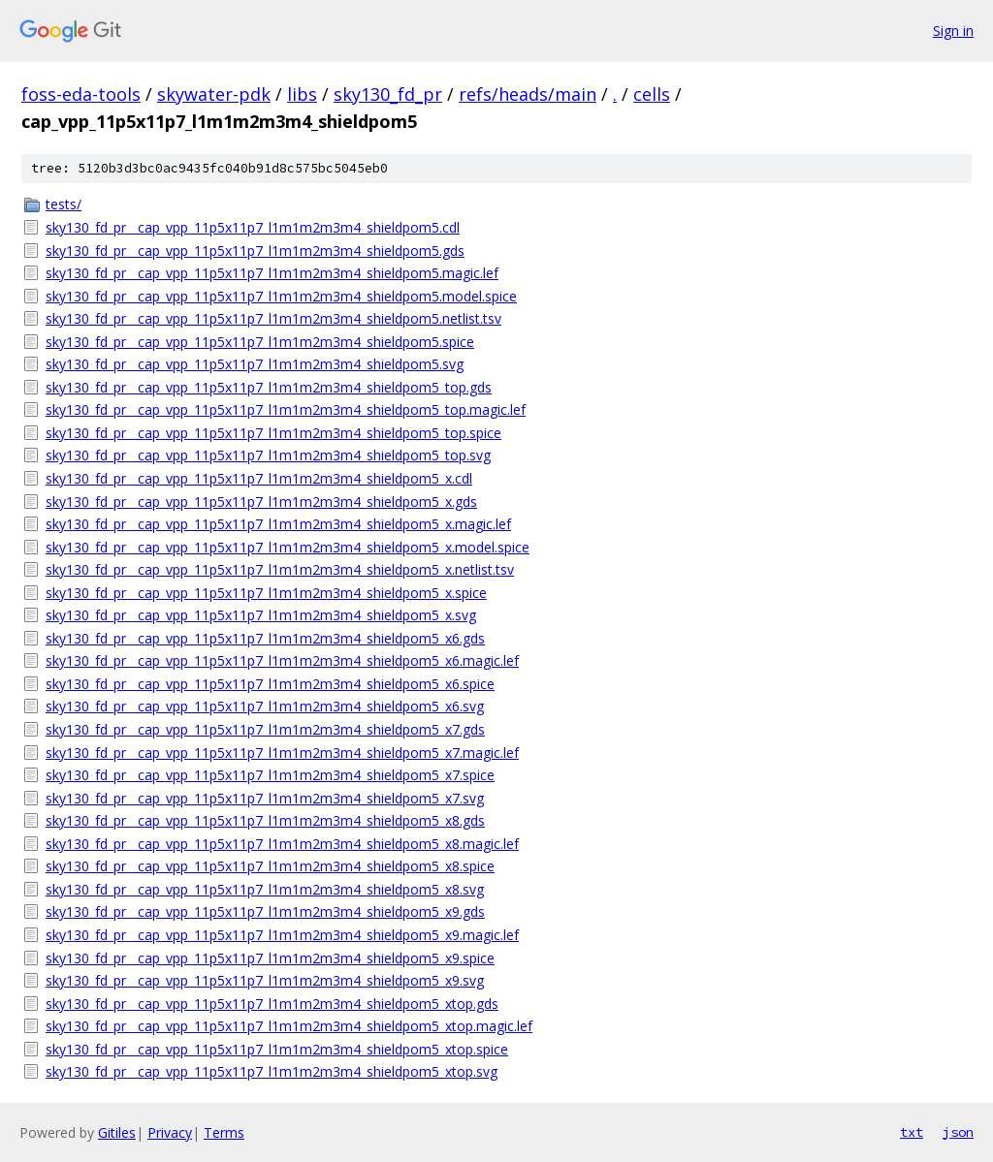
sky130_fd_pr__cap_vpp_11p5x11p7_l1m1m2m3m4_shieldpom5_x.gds (261, 501)
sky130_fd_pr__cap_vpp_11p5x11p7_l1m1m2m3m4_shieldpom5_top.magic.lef (286, 409)
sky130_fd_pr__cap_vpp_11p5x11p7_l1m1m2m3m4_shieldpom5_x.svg (261, 615)
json (958, 1132)
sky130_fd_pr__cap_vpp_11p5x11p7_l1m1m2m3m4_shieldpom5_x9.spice (270, 958)
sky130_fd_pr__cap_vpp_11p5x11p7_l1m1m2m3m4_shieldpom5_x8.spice (270, 866)
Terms (224, 1132)
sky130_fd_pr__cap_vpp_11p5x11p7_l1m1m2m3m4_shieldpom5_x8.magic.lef (282, 843)
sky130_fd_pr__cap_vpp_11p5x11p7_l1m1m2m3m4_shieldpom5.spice (260, 341)
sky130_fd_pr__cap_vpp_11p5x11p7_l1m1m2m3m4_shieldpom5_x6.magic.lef (282, 660)
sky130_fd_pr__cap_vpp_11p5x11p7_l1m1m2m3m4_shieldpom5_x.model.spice (287, 547)
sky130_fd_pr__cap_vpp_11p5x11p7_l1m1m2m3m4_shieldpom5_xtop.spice (277, 1049)
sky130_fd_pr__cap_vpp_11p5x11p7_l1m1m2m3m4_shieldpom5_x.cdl (259, 478)
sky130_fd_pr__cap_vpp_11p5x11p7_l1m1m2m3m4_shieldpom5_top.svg (268, 455)
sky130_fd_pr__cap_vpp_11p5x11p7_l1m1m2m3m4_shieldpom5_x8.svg (265, 889)
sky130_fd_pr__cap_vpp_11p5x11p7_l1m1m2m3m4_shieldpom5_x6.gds (265, 638)
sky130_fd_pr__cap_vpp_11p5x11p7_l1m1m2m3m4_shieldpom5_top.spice (273, 433)
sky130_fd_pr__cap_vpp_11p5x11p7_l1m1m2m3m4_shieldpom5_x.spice (266, 592)
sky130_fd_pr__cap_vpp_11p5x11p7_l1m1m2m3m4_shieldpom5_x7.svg (265, 798)
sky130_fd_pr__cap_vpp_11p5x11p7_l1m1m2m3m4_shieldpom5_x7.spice (270, 775)
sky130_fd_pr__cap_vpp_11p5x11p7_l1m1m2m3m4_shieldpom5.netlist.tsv (273, 318)
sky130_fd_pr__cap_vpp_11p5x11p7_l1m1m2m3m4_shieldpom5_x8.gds (265, 820)
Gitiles (117, 1132)
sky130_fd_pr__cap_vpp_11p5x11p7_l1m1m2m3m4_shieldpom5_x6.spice (270, 684)
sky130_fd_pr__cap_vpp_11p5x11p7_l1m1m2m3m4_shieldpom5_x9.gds (265, 911)
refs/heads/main (527, 94)
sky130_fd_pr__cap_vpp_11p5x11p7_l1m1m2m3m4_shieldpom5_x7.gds (265, 729)
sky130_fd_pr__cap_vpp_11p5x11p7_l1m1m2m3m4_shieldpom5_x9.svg (265, 980)
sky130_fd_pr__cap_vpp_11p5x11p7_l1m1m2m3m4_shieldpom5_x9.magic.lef (282, 935)
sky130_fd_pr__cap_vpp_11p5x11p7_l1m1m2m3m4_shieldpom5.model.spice (281, 296)
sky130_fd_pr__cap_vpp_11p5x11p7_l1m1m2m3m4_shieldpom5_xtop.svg (271, 1071)
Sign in (953, 30)
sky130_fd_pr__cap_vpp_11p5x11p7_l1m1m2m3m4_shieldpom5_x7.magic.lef (282, 752)
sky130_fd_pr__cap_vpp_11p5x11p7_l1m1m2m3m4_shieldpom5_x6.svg (265, 706)
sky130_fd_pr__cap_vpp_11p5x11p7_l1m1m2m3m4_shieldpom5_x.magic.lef (278, 524)
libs (302, 94)
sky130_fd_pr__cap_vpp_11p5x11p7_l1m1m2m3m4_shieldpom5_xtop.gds (272, 1003)
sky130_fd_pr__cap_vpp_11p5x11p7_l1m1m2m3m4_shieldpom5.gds (255, 250)
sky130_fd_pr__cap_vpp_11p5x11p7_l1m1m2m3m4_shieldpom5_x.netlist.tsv (280, 569)
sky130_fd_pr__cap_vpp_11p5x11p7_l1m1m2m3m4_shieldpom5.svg (255, 364)
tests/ (63, 204)
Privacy (169, 1132)
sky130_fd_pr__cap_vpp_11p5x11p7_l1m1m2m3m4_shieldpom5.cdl (253, 227)
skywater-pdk (214, 94)
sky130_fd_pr (388, 94)
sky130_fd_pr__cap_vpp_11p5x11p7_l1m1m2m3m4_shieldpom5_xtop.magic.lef (289, 1026)
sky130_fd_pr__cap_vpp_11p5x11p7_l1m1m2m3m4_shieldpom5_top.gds (269, 387)
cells (651, 94)
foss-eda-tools (81, 94)
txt (911, 1132)
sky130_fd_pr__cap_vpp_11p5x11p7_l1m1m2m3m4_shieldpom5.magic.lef (272, 273)
